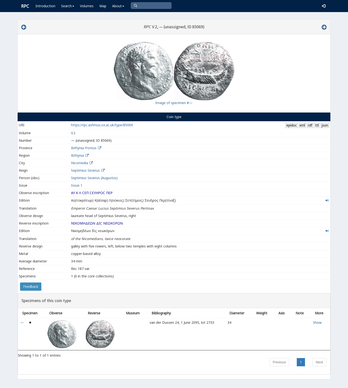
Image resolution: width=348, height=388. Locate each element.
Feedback (30, 286)
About (118, 6)
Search (67, 6)
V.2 (73, 133)
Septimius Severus (85, 170)
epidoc (291, 125)
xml (302, 125)
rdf (310, 125)
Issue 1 (76, 185)
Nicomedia (79, 163)
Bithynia (77, 155)
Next (319, 362)
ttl (317, 125)
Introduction (45, 6)
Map (102, 6)
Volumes (87, 6)
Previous (279, 362)
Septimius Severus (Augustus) (94, 178)
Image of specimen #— (174, 102)
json (324, 125)
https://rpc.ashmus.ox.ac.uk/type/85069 (102, 125)
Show (317, 322)
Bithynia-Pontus (83, 148)
